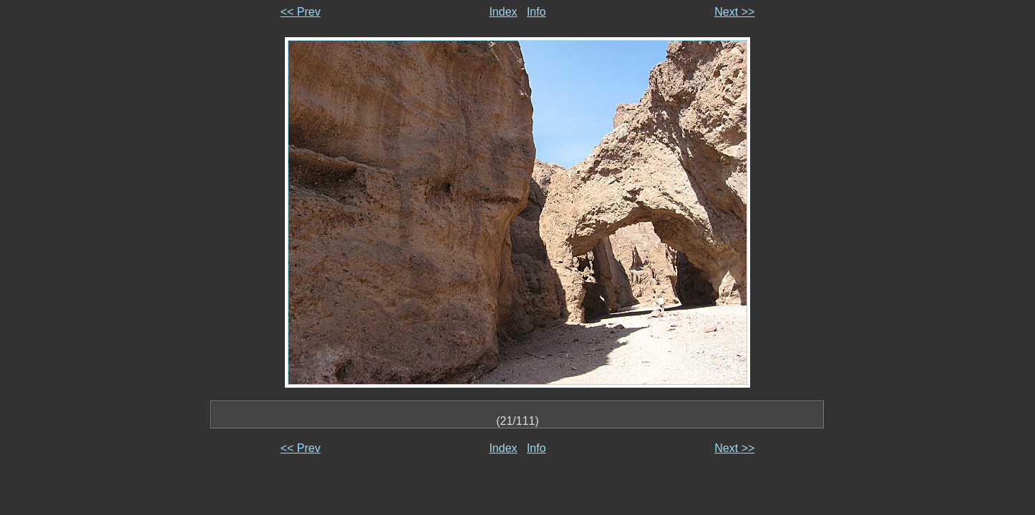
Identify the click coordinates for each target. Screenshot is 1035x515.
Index (503, 12)
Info (536, 12)
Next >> (734, 12)
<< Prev (301, 12)
